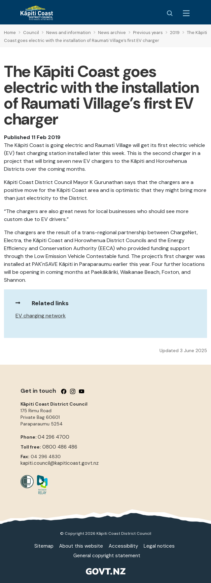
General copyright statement (106, 555)
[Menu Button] (186, 13)
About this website (81, 546)
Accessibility (123, 546)
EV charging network (41, 315)
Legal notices (159, 546)
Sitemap (43, 546)
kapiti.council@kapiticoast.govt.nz (59, 463)
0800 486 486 (59, 447)
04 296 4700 (53, 437)
